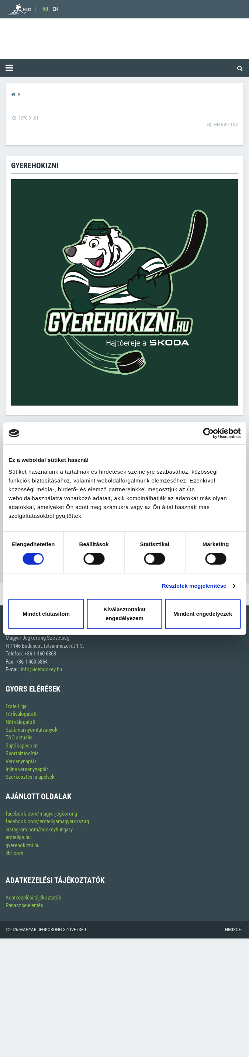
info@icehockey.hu (41, 669)
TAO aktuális (19, 737)
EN (55, 9)
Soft (234, 929)
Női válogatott (20, 722)
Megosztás (222, 124)
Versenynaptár (21, 761)
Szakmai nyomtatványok (32, 730)
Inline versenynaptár (27, 769)
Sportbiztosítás (22, 753)
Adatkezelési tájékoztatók (33, 897)
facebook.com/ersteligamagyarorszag (47, 821)
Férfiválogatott (21, 714)
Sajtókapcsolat (22, 745)
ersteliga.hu (18, 837)
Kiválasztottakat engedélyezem (124, 613)
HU (45, 9)
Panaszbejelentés (24, 905)
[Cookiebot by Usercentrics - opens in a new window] (208, 433)
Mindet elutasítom (46, 614)
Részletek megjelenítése (194, 586)
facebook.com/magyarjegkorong (41, 813)
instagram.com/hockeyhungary (39, 829)
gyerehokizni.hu (22, 845)
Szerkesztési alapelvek (30, 777)
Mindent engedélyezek (202, 614)
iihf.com (14, 853)
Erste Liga (16, 706)
